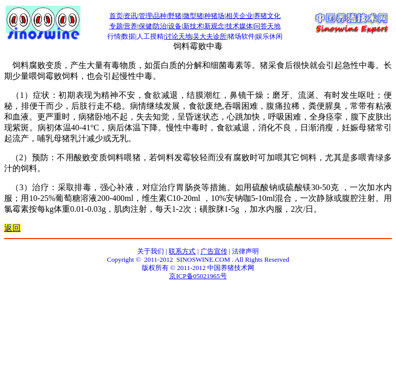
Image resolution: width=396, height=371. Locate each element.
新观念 (214, 26)
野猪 (175, 16)
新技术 (193, 26)
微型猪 (193, 16)
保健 (145, 26)
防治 (160, 26)
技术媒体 (239, 26)
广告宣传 (214, 251)
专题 (116, 26)
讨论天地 (178, 36)
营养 (130, 26)
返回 (12, 228)
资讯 (130, 16)
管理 (145, 16)
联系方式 (182, 251)
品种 (160, 16)
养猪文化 (267, 16)
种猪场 (214, 16)
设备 (175, 26)
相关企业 (239, 16)
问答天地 (267, 26)
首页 (116, 16)
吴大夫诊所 (209, 36)
